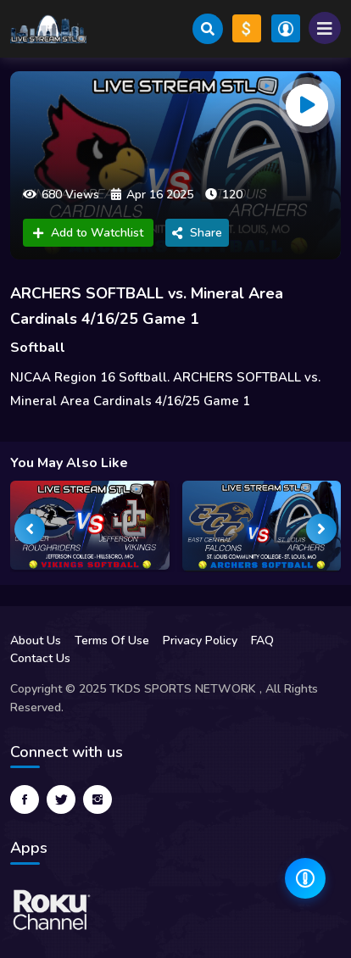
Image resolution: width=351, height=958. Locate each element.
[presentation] (29, 529)
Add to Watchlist (88, 233)
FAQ (262, 640)
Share (197, 233)
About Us (35, 640)
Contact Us (40, 658)
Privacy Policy (200, 640)
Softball (37, 347)
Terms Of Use (112, 640)
